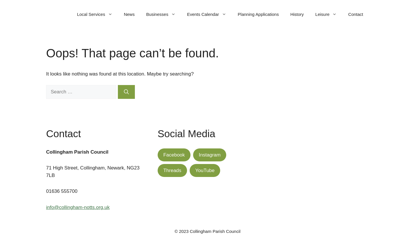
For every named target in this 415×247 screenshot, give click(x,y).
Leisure (328, 14)
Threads (172, 170)
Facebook (174, 155)
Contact (355, 14)
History (297, 14)
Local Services (97, 14)
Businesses (163, 14)
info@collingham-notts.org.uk (78, 207)
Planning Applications (258, 14)
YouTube (205, 170)
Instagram (210, 155)
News (129, 14)
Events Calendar (209, 14)
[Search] (126, 92)
